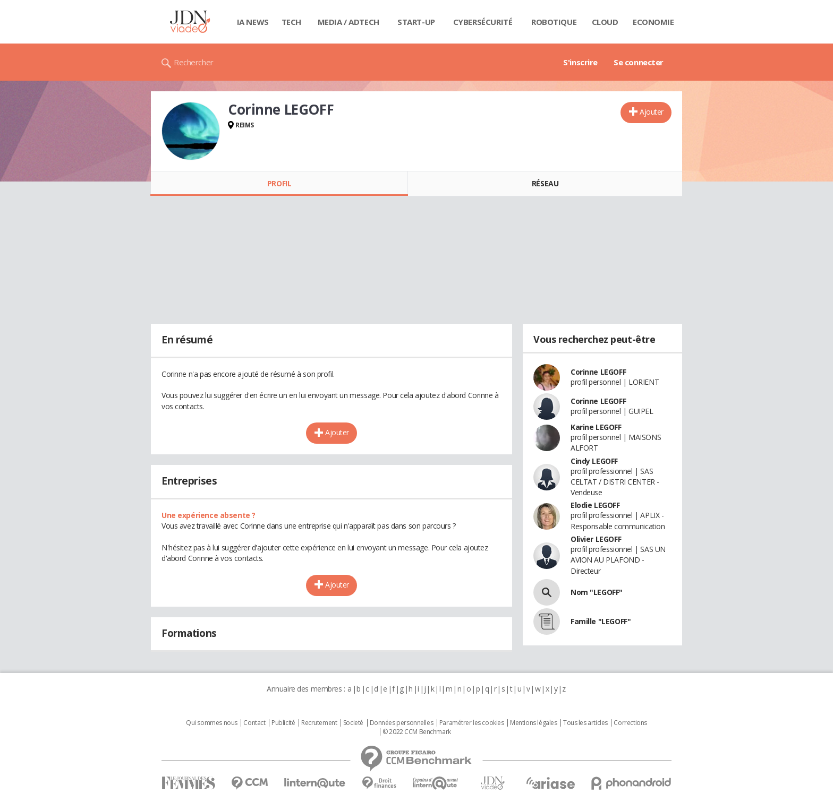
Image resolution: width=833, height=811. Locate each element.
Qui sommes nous (211, 723)
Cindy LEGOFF (594, 461)
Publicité (283, 723)
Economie (653, 21)
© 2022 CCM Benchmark (416, 732)
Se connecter (639, 62)
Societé (353, 723)
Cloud (605, 21)
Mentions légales (533, 723)
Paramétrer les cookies (471, 723)
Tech (291, 21)
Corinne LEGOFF (598, 372)
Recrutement (319, 723)
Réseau (545, 183)
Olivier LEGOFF (596, 539)
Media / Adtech (348, 21)
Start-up (416, 21)
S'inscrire (580, 62)
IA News (253, 21)
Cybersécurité (483, 21)
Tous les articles (585, 723)
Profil (279, 183)
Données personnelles (402, 723)
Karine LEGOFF (596, 427)
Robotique (553, 21)
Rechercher (194, 62)
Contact (254, 723)
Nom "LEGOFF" (597, 592)
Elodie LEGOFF (595, 505)
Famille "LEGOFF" (601, 621)
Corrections (630, 723)
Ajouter (652, 112)
